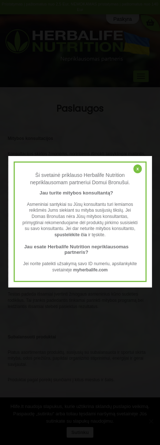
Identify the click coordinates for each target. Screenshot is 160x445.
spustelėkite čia (71, 234)
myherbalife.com (90, 269)
